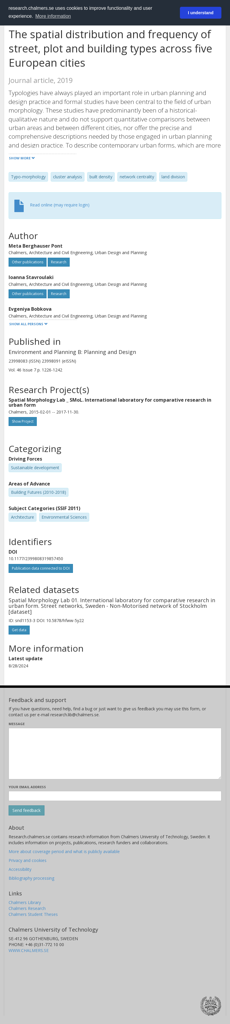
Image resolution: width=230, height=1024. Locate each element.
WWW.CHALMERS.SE (29, 950)
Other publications (27, 262)
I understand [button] (200, 12)
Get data (19, 629)
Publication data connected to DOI (41, 568)
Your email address (27, 787)
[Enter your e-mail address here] (115, 796)
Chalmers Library (25, 902)
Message (17, 724)
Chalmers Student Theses (33, 914)
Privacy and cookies (28, 860)
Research (58, 262)
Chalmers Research (27, 908)
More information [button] (53, 16)
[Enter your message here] (115, 753)
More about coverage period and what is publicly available (64, 851)
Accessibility (20, 869)
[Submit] (26, 810)
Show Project (22, 421)
